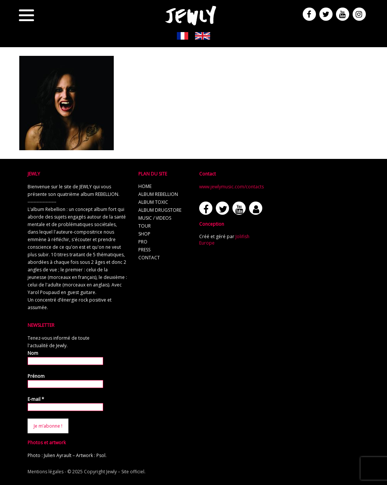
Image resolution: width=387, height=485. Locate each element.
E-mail (36, 399)
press (144, 249)
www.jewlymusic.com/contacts (231, 186)
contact (149, 257)
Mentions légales (45, 471)
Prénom (36, 376)
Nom (33, 353)
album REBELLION (158, 194)
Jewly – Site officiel (125, 471)
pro (142, 242)
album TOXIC (153, 202)
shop (144, 234)
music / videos (154, 218)
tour (144, 226)
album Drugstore (159, 210)
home (145, 186)
